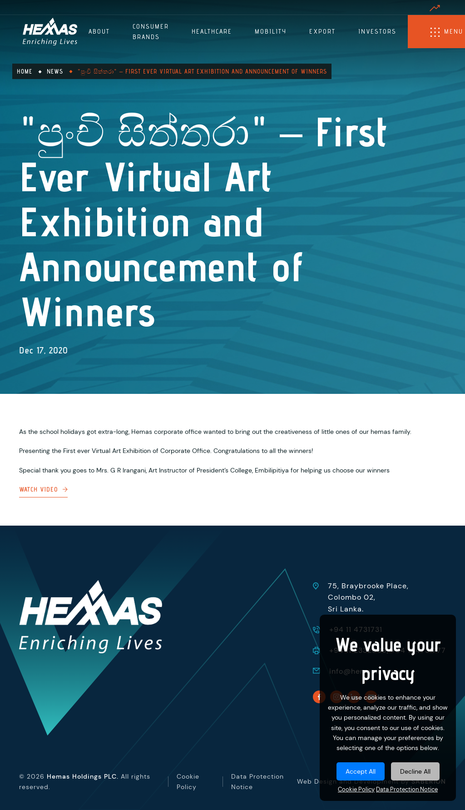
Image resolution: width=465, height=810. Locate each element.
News (55, 71)
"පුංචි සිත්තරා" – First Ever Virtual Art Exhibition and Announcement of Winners (202, 71)
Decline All (415, 771)
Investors (377, 31)
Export (322, 31)
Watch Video (43, 496)
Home (24, 71)
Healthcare (212, 31)
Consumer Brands (151, 31)
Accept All (361, 771)
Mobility (271, 31)
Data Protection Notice (407, 789)
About (99, 31)
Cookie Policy (356, 789)
